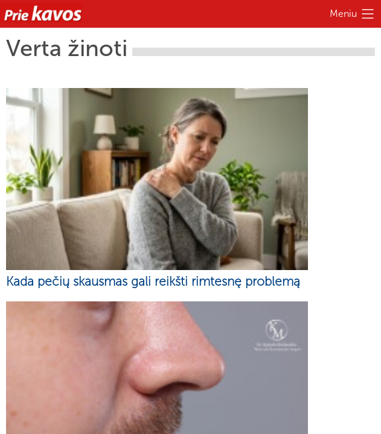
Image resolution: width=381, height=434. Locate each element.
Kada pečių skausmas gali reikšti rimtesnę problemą (153, 281)
